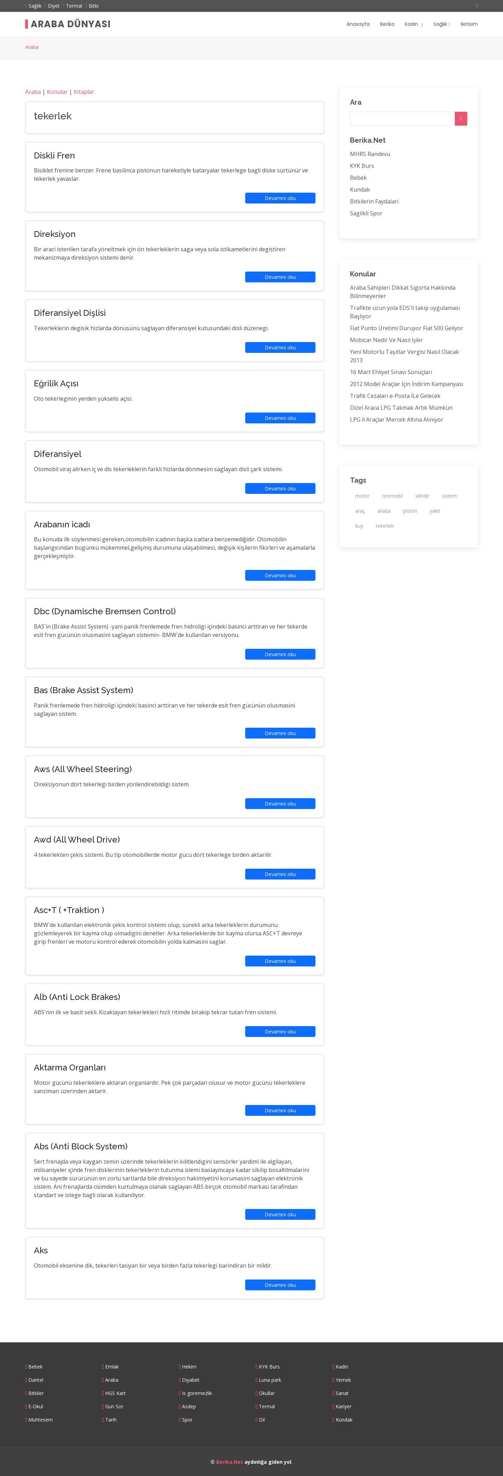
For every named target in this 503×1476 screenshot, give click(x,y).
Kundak (360, 189)
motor (362, 495)
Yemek (343, 1380)
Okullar (267, 1393)
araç (360, 510)
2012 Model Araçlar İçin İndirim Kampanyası (406, 384)
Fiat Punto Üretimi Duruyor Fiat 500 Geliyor (406, 328)
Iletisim (469, 24)
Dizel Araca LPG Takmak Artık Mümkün (401, 407)
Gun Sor (114, 1406)
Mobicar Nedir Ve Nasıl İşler (386, 340)
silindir (422, 495)
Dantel (35, 1380)
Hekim (189, 1366)
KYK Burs (362, 166)
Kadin (342, 1366)
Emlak (112, 1366)
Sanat (342, 1393)
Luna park (270, 1380)
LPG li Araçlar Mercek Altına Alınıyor (396, 419)
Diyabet (190, 1380)
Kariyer (343, 1406)
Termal (267, 1406)
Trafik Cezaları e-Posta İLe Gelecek (395, 396)
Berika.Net (229, 1462)
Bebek (358, 177)
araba (384, 510)
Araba (31, 47)
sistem (449, 495)
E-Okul (35, 1406)
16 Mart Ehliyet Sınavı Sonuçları (391, 372)
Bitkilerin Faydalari (374, 201)
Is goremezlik (197, 1393)
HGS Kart (115, 1393)
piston (410, 510)
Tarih (111, 1419)
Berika (387, 24)
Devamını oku (280, 198)
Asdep (189, 1406)
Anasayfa (358, 24)
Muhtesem (40, 1419)
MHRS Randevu (370, 154)
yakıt (435, 510)
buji (359, 525)
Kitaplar (84, 92)
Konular (57, 92)
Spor (187, 1419)
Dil (262, 1419)
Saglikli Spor (366, 213)
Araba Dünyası (71, 24)
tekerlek (385, 525)
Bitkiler (36, 1393)
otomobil (392, 495)
